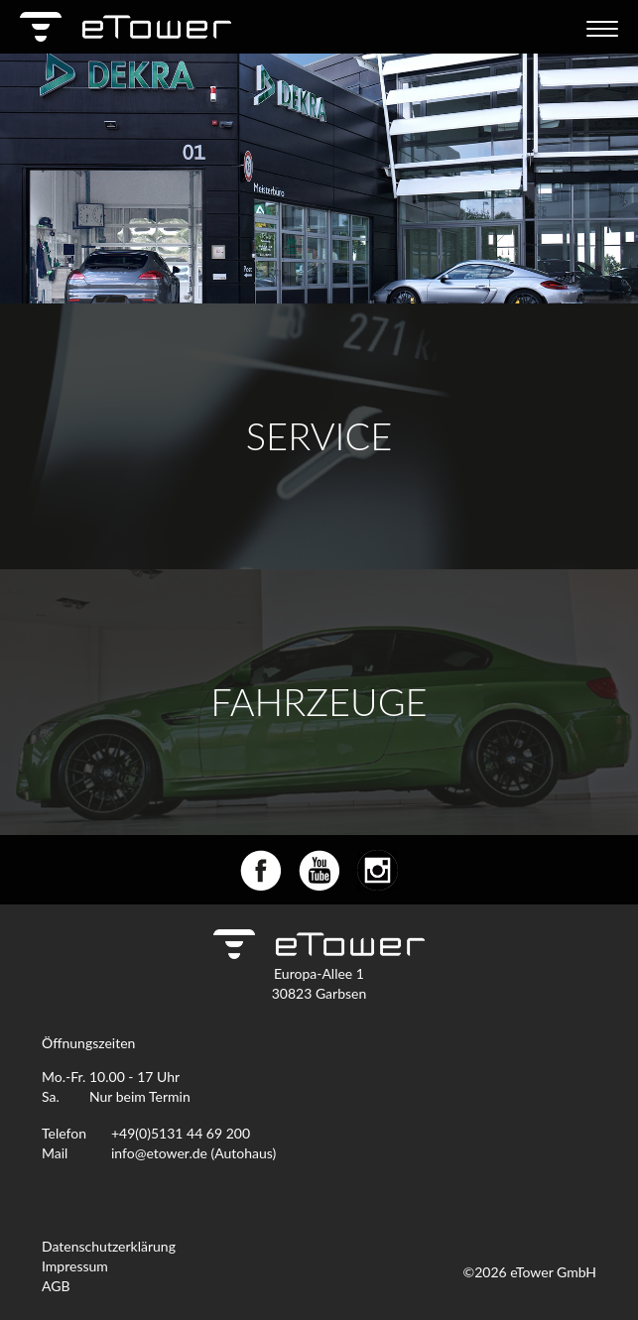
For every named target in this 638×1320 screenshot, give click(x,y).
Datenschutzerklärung (109, 1246)
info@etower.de (159, 1152)
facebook (260, 870)
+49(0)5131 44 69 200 (180, 1133)
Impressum (75, 1266)
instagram (377, 870)
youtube (319, 870)
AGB (56, 1285)
